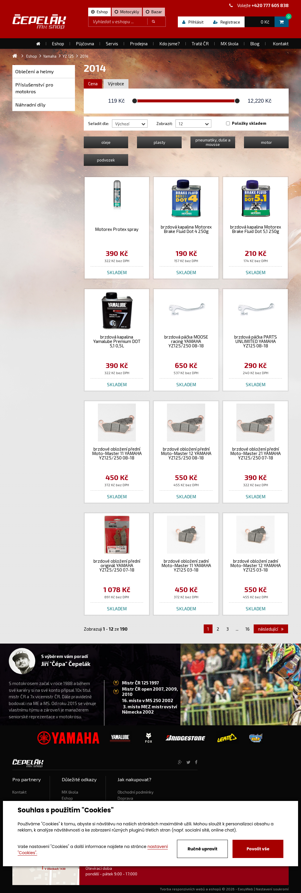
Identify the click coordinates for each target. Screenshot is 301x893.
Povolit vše (258, 849)
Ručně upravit (202, 849)
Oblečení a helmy (34, 71)
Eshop (67, 798)
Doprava (125, 798)
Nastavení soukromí (272, 889)
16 (247, 629)
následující (271, 629)
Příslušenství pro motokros (34, 88)
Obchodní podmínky (135, 792)
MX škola (70, 792)
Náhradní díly (30, 104)
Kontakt (19, 792)
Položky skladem (249, 123)
